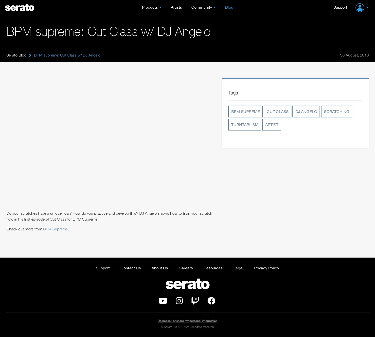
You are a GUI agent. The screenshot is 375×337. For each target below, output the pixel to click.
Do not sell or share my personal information (187, 321)
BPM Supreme (55, 229)
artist (271, 124)
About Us (160, 267)
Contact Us (131, 267)
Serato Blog (16, 55)
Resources (213, 267)
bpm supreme (245, 111)
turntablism (244, 124)
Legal (238, 267)
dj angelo (306, 111)
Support (340, 7)
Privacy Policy (266, 267)
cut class (277, 111)
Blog (229, 7)
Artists (176, 7)
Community (201, 7)
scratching (336, 111)
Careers (186, 267)
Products (150, 7)
